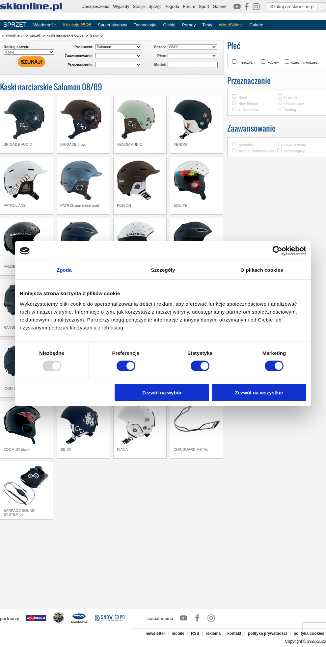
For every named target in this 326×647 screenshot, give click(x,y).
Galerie (220, 6)
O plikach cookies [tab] (261, 270)
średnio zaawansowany (257, 151)
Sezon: (160, 47)
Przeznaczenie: (81, 65)
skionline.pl (14, 35)
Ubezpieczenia (95, 6)
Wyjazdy (121, 6)
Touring (290, 110)
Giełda (169, 24)
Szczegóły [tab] (163, 270)
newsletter (155, 633)
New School (248, 104)
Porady (189, 24)
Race (242, 97)
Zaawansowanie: (79, 56)
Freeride (291, 97)
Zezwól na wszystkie (259, 392)
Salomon (97, 35)
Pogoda (171, 6)
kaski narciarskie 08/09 (65, 35)
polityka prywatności (267, 633)
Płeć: (161, 56)
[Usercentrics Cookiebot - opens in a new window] (277, 251)
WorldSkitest (231, 24)
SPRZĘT (15, 24)
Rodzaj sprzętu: (17, 47)
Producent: (84, 47)
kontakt (234, 633)
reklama (213, 633)
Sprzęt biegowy (112, 24)
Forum (189, 6)
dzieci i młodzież (304, 62)
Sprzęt (155, 6)
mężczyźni (246, 62)
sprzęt (35, 35)
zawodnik (246, 145)
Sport (204, 6)
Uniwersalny (294, 104)
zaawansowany (293, 145)
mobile (178, 633)
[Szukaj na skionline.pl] (321, 6)
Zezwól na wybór (162, 392)
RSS (195, 633)
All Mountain (248, 110)
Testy (207, 24)
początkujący (294, 151)
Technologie (145, 24)
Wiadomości (45, 24)
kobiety (273, 62)
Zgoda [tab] (64, 270)
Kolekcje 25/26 (77, 24)
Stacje (139, 6)
